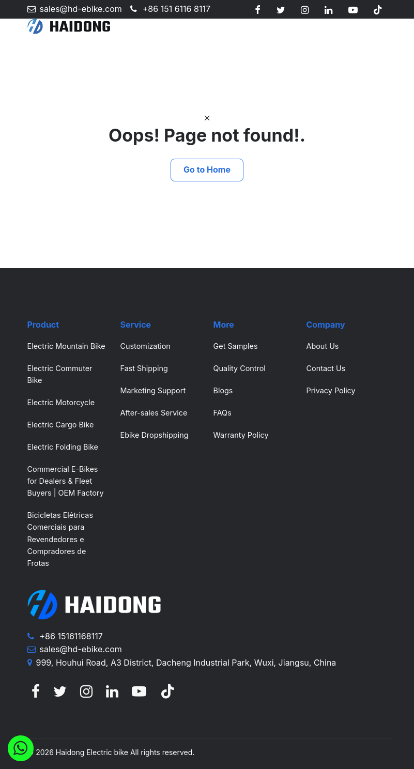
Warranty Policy (241, 434)
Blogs (223, 390)
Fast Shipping (144, 368)
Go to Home (207, 169)
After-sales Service (154, 412)
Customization (145, 346)
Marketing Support (153, 390)
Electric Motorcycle (61, 402)
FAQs (222, 412)
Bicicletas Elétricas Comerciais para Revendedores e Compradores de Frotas (60, 539)
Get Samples (235, 346)
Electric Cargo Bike (60, 424)
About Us (322, 346)
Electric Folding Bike (62, 446)
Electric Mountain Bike (66, 346)
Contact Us (326, 368)
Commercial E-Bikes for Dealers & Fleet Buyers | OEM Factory (65, 481)
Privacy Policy (331, 390)
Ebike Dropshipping (154, 434)
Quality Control (239, 368)
